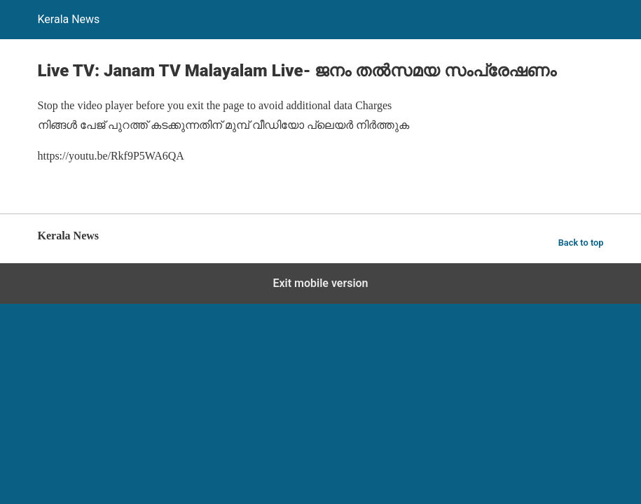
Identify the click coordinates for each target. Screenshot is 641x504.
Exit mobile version (320, 283)
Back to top (581, 242)
